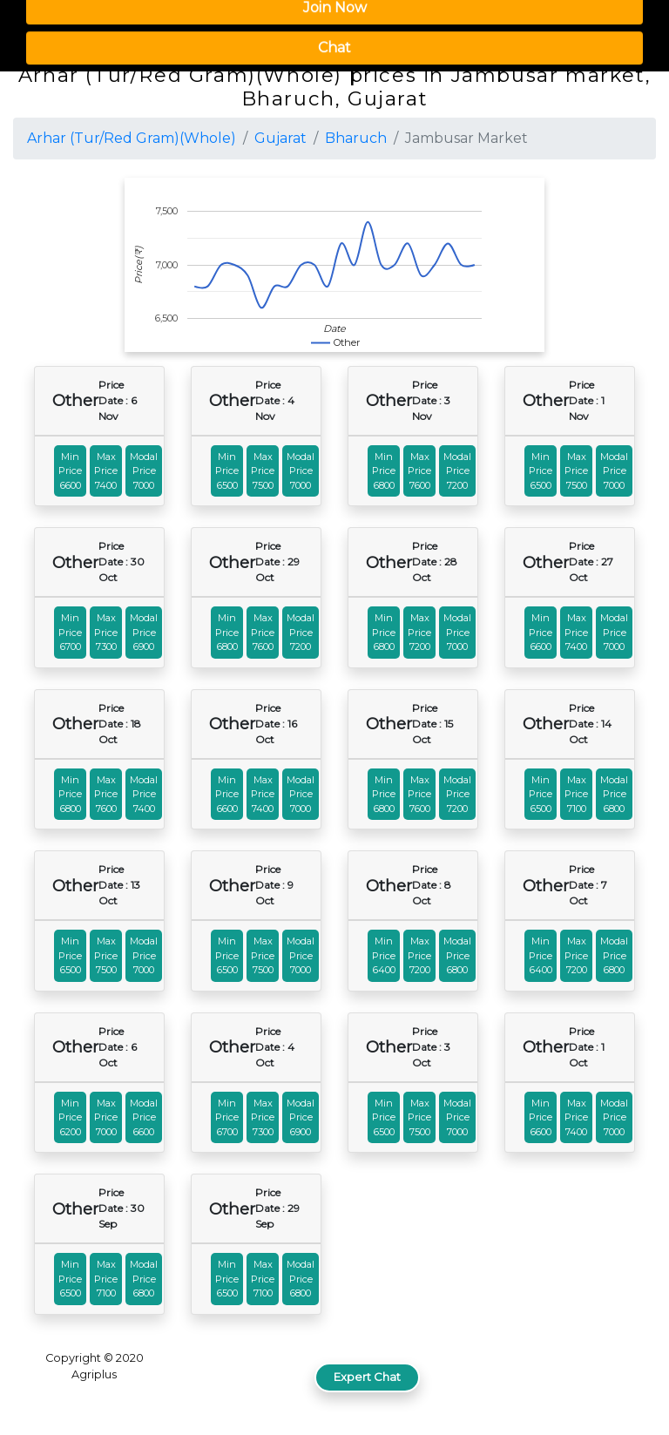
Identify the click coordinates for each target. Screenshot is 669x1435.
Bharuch (356, 138)
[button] (620, 28)
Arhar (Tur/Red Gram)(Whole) (131, 138)
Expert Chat (367, 1377)
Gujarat (280, 138)
